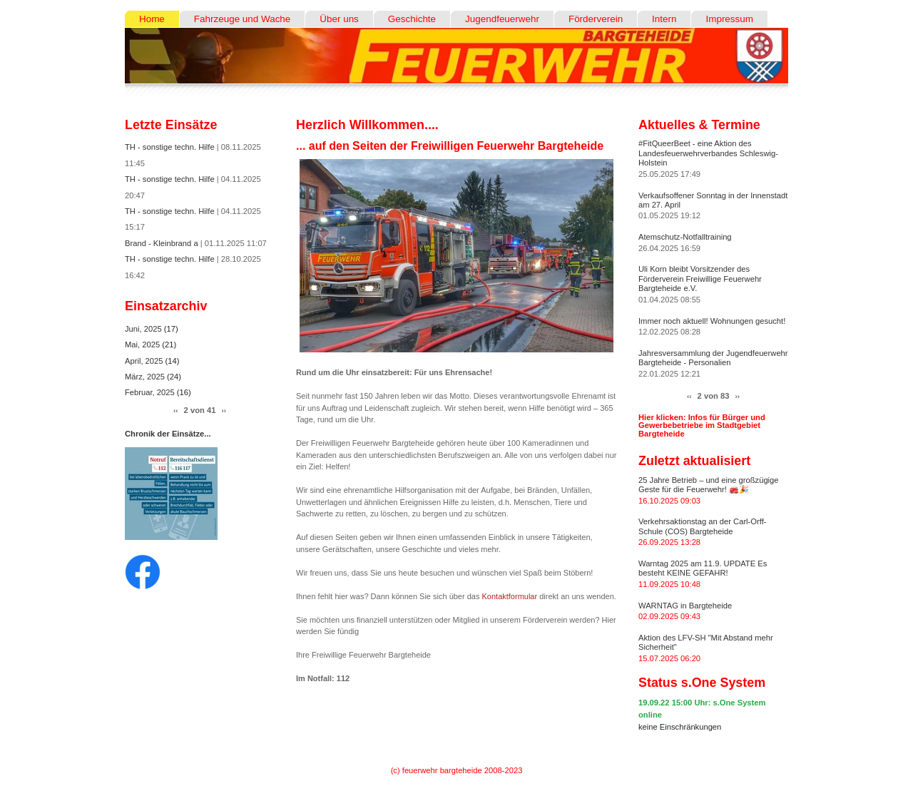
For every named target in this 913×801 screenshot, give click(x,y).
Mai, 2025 (143, 344)
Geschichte (412, 19)
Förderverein (595, 19)
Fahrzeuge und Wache (242, 19)
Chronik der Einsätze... (168, 433)
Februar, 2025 (151, 392)
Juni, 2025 (144, 329)
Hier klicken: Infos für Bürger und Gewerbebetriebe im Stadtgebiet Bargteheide (701, 425)
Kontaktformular (510, 596)
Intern (664, 19)
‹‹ (175, 410)
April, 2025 (145, 361)
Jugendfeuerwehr (502, 19)
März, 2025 (146, 376)
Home (152, 19)
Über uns (339, 19)
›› (223, 410)
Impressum (729, 19)
